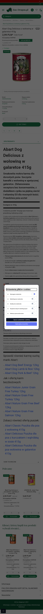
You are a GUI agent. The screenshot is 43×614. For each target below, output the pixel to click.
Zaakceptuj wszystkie (21, 324)
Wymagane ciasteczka (15, 294)
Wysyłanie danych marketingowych (18, 308)
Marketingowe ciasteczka (16, 299)
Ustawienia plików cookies (18, 289)
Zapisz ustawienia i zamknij (21, 320)
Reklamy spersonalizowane (17, 313)
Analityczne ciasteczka (15, 304)
